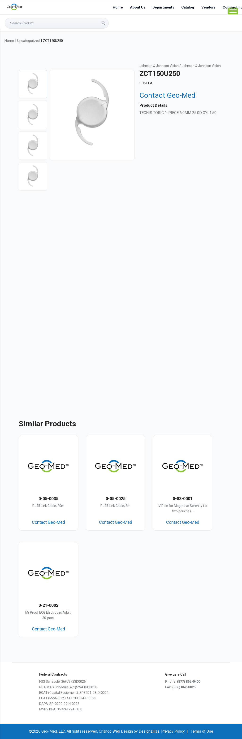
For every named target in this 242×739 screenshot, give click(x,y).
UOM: (143, 83)
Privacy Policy (173, 731)
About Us (138, 7)
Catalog (187, 7)
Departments (163, 7)
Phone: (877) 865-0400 (182, 681)
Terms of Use (202, 731)
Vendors (208, 7)
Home (118, 7)
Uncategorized (28, 41)
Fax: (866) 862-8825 (180, 687)
